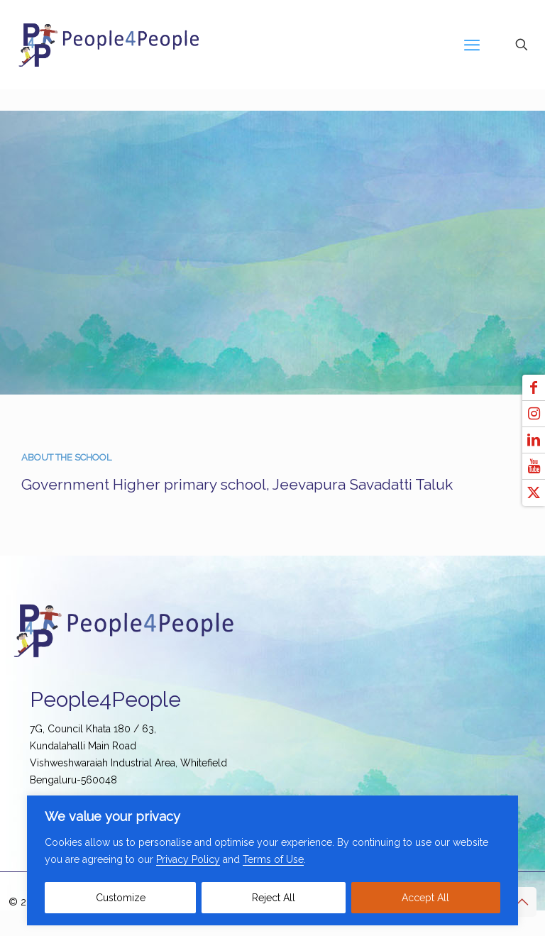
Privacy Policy (188, 859)
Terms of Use (273, 859)
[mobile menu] (472, 45)
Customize (120, 897)
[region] (272, 860)
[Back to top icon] (521, 902)
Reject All (273, 897)
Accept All (425, 897)
